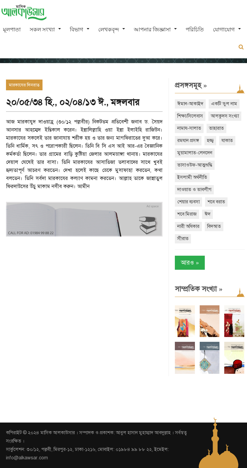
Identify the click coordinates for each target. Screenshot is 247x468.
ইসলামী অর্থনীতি (192, 177)
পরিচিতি (195, 29)
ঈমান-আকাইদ (190, 104)
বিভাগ (76, 29)
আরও (190, 262)
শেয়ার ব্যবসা (188, 202)
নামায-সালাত (189, 128)
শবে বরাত (216, 202)
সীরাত (183, 239)
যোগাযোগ (224, 29)
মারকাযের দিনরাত (24, 85)
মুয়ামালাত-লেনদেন (194, 153)
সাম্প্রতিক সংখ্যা (198, 288)
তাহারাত (216, 128)
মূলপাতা (12, 29)
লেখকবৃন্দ (108, 29)
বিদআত (214, 226)
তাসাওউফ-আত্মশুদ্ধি (194, 165)
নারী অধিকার (188, 226)
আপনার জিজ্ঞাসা (152, 29)
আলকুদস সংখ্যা (225, 116)
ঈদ (207, 214)
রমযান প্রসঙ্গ (188, 141)
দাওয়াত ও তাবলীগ (194, 190)
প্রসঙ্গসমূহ (191, 85)
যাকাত (227, 141)
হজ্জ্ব (210, 141)
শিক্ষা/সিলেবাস (190, 116)
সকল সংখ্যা (42, 29)
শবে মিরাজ (187, 214)
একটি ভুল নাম (224, 104)
